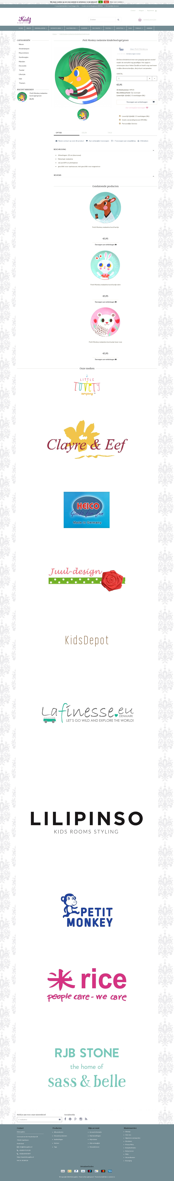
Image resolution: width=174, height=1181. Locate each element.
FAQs (127, 1154)
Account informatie (96, 1132)
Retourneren (129, 1151)
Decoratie (97, 28)
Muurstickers (57, 28)
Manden (85, 28)
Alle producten (58, 1132)
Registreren (150, 10)
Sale (130, 28)
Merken (149, 28)
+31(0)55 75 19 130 (23, 1150)
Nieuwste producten (60, 1136)
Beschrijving (60, 149)
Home (21, 28)
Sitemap (127, 1131)
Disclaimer (128, 1141)
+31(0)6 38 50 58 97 (24, 1153)
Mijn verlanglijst (95, 1143)
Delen (84, 133)
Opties (59, 133)
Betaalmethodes (130, 1148)
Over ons (128, 1135)
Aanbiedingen (58, 1139)
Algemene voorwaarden (132, 1138)
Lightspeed (90, 1177)
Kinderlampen (41, 28)
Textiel (108, 28)
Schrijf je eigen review (133, 54)
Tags (110, 133)
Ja (100, 2)
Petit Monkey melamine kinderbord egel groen (74, 34)
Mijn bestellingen (95, 1136)
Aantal (120, 74)
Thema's (139, 28)
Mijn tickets (93, 1139)
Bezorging (128, 1160)
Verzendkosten (130, 1157)
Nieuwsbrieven (94, 1147)
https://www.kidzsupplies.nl (25, 1157)
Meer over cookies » (117, 2)
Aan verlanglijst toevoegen (136, 108)
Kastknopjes (71, 28)
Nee (106, 2)
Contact (133, 10)
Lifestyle (120, 28)
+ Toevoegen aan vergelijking (123, 141)
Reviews (57, 175)
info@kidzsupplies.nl (24, 1147)
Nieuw (29, 28)
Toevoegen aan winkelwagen (105, 245)
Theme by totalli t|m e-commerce (105, 1177)
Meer (138, 49)
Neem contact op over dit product (70, 141)
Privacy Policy (129, 1144)
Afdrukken (143, 141)
